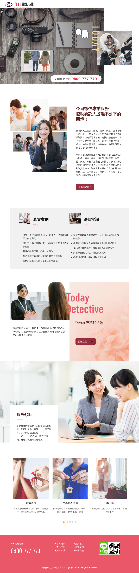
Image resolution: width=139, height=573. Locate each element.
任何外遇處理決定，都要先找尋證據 (40, 260)
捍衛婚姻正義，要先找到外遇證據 (89, 257)
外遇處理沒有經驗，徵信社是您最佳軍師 (42, 256)
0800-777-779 (84, 79)
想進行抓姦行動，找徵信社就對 (38, 251)
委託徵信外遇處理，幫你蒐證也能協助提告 (94, 247)
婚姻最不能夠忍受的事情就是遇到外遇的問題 (95, 243)
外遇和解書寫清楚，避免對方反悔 (89, 252)
